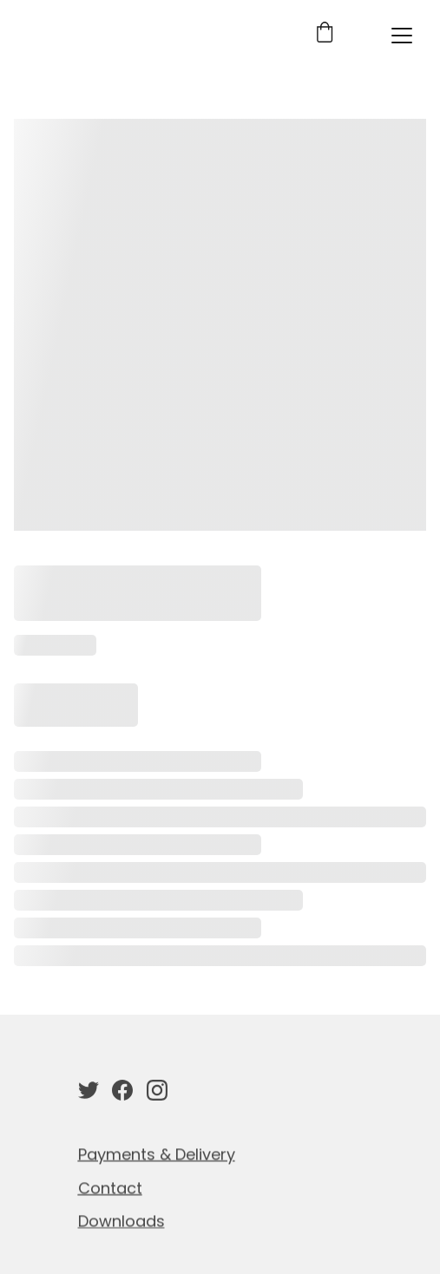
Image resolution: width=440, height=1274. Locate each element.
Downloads (121, 1222)
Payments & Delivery (156, 1155)
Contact (110, 1189)
